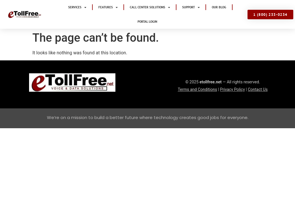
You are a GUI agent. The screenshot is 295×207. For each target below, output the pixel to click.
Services (77, 7)
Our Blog (219, 7)
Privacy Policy (232, 75)
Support (191, 7)
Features (108, 7)
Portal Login (147, 22)
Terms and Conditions (197, 75)
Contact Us (258, 75)
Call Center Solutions (150, 7)
